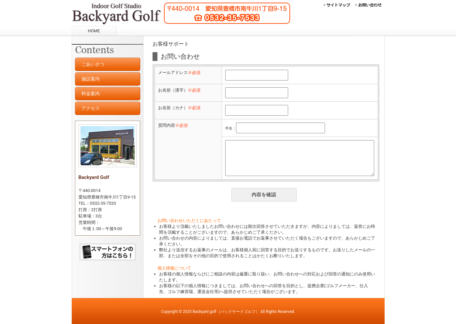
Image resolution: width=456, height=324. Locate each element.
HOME (94, 30)
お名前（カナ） (179, 107)
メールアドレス (179, 72)
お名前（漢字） (179, 90)
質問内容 (173, 125)
